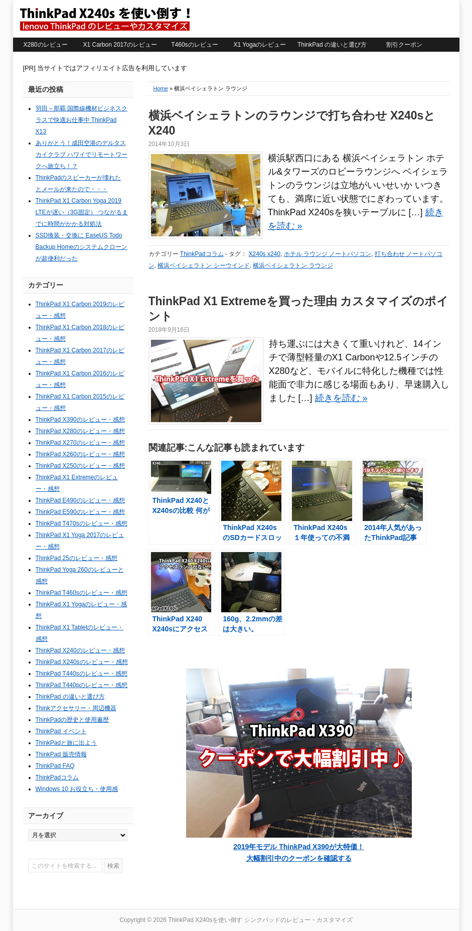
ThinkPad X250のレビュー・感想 (80, 465)
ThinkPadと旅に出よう (66, 742)
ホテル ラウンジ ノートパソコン (328, 253)
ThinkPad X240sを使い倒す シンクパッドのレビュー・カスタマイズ (104, 18)
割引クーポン (404, 44)
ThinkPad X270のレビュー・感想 (80, 442)
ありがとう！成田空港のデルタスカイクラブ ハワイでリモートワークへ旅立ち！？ (81, 155)
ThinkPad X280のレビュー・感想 (80, 431)
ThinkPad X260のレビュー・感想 (80, 454)
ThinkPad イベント (61, 731)
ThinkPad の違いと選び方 (332, 44)
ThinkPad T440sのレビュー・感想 (81, 673)
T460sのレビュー (194, 44)
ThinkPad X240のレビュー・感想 (80, 650)
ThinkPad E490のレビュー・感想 (80, 500)
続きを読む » (341, 398)
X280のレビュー (45, 44)
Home (160, 88)
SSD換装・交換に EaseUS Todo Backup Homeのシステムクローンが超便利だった (81, 247)
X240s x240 (264, 253)
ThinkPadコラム (202, 253)
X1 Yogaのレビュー (260, 44)
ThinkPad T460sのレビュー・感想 (81, 592)
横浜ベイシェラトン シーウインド (203, 265)
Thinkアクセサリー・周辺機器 (76, 708)
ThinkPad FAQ (55, 765)
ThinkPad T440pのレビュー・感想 (82, 685)
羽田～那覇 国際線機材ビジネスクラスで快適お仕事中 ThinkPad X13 (81, 120)
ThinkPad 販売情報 (61, 754)
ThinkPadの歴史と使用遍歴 (72, 719)
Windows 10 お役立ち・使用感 (77, 788)
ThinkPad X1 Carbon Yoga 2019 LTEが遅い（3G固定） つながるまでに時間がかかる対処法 (82, 212)
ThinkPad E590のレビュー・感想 (80, 511)
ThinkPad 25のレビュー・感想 (76, 558)
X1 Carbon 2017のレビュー (120, 44)
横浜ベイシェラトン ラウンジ (293, 265)
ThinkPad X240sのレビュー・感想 (82, 662)
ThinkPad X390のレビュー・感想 (80, 419)
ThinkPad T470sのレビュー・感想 (81, 523)
